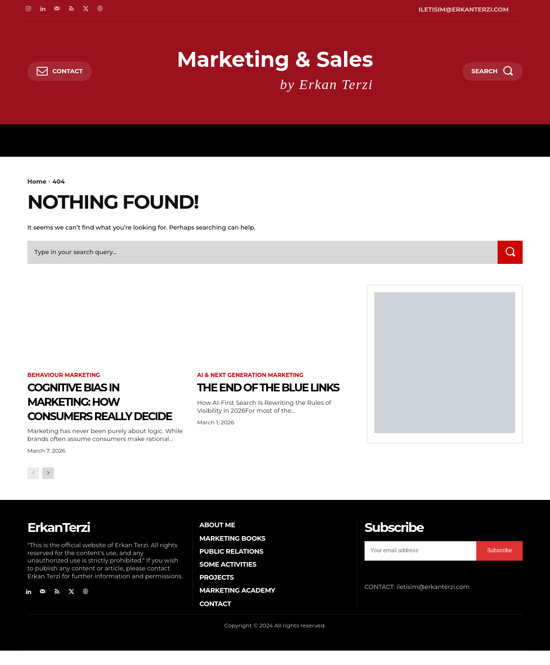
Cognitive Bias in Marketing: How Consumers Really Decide (91, 408)
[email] (420, 565)
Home (36, 181)
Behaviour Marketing (63, 375)
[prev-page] (33, 487)
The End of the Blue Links (265, 394)
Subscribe (499, 565)
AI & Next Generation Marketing (250, 375)
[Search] (510, 252)
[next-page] (48, 487)
